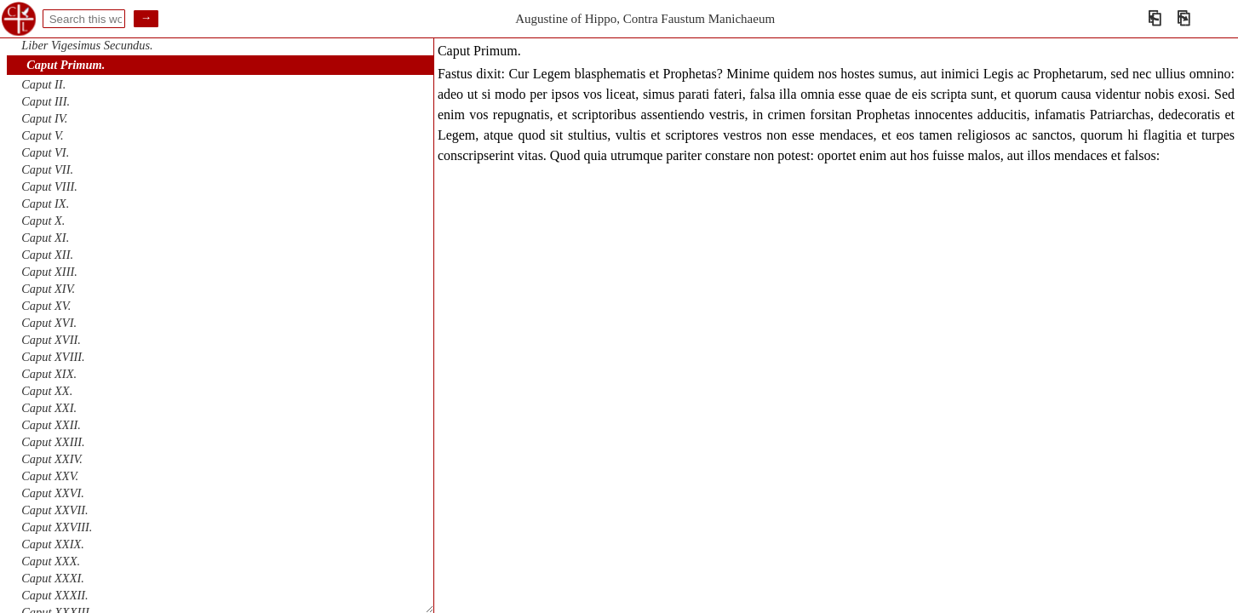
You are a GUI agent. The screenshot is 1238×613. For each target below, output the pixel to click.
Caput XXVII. (54, 510)
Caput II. (43, 84)
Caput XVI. (49, 322)
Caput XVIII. (52, 357)
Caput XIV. (48, 288)
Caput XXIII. (52, 442)
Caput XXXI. (52, 578)
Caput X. (43, 220)
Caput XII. (47, 254)
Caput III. (45, 101)
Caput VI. (45, 152)
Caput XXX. (50, 561)
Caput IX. (45, 203)
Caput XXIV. (52, 459)
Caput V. (42, 135)
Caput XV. (46, 305)
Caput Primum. (65, 65)
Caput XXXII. (54, 595)
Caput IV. (44, 118)
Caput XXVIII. (56, 527)
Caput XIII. (49, 271)
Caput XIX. (49, 374)
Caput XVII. (51, 340)
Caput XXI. (49, 408)
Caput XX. (46, 391)
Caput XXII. (51, 425)
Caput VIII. (49, 186)
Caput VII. (47, 169)
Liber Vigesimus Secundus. (86, 45)
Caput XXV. (49, 476)
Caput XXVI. (52, 493)
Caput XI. (45, 237)
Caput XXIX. (52, 544)
